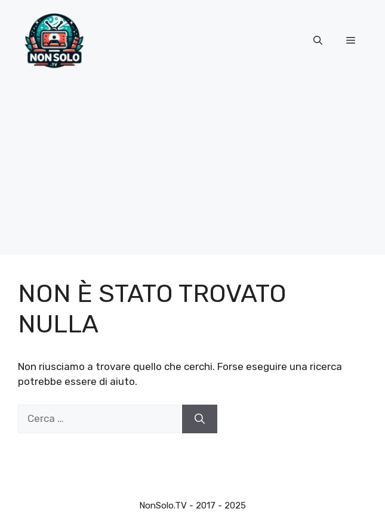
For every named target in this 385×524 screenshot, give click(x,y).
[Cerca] (199, 419)
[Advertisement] (192, 171)
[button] (317, 41)
